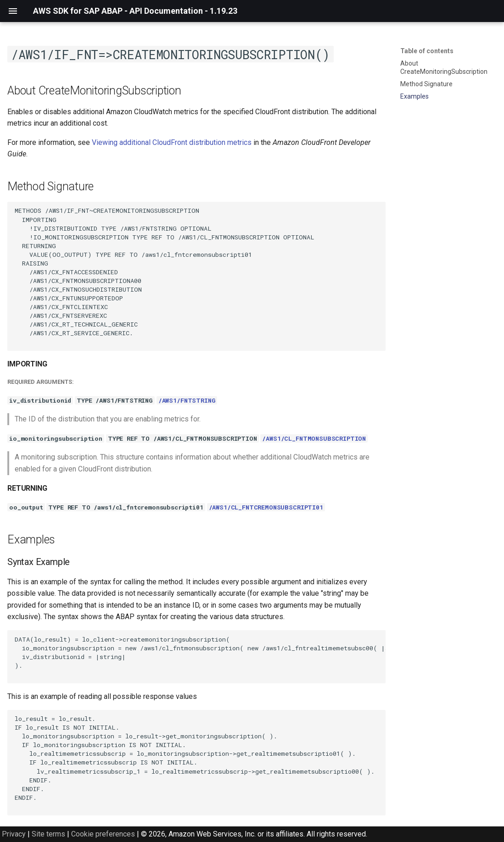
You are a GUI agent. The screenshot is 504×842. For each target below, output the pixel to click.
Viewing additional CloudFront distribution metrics (172, 142)
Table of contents (427, 51)
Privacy (14, 834)
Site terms (48, 834)
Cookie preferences (103, 834)
